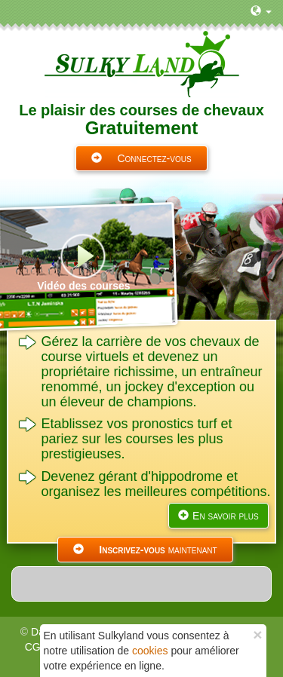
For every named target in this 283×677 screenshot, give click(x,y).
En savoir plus (218, 516)
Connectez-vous (141, 158)
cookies (150, 651)
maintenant (145, 550)
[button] (261, 11)
